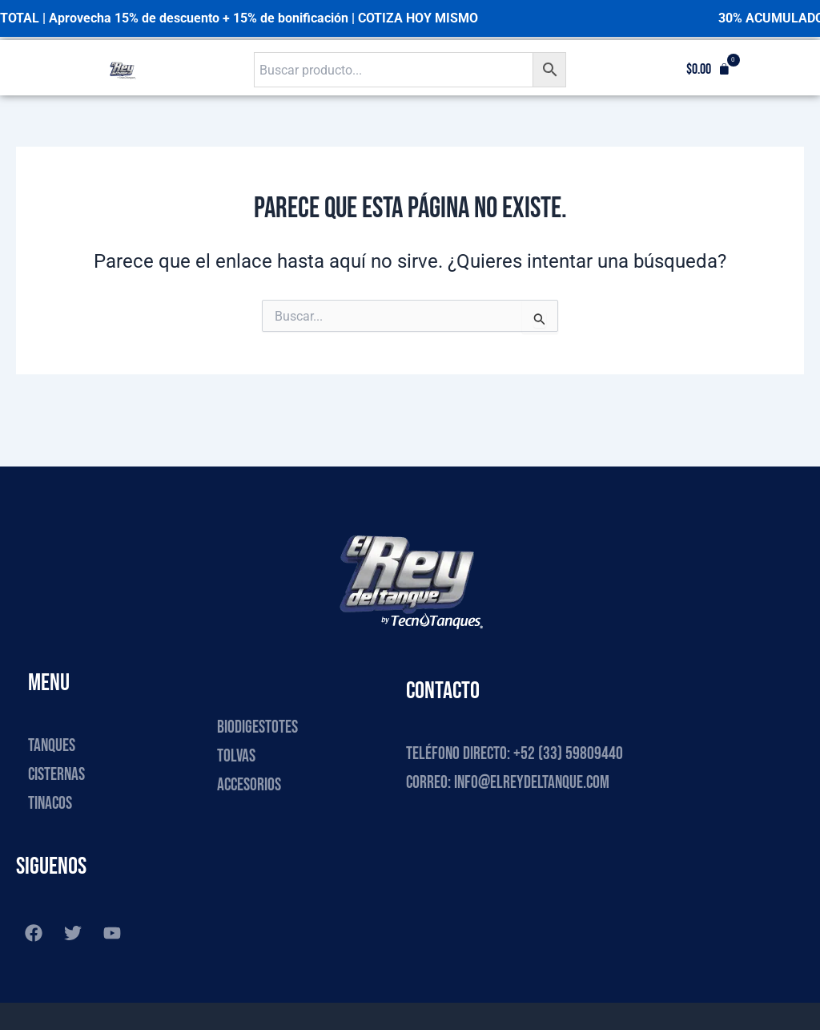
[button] (708, 70)
